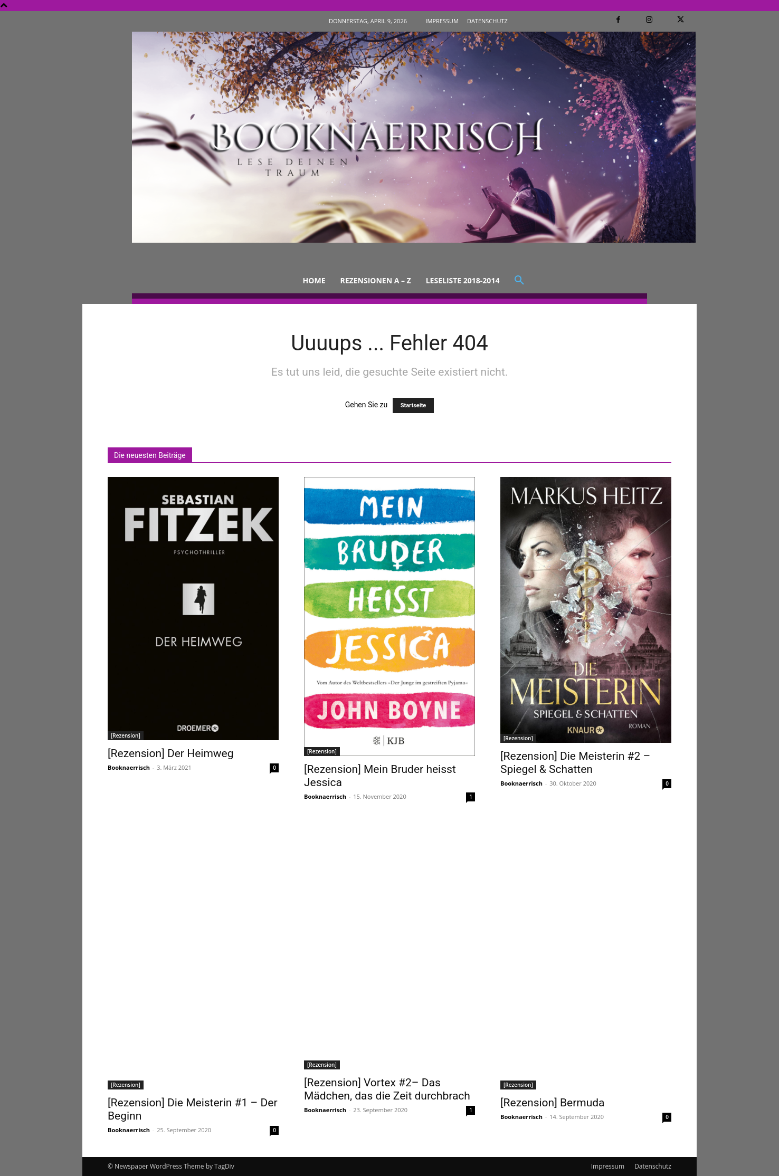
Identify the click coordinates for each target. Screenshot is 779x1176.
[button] (519, 280)
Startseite (413, 405)
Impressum (607, 1166)
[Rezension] (125, 735)
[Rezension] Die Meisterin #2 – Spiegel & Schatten (575, 763)
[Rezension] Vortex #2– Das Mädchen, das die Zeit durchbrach (387, 1089)
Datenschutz (652, 1166)
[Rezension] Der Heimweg (171, 753)
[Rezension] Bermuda (552, 1102)
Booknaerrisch (129, 767)
